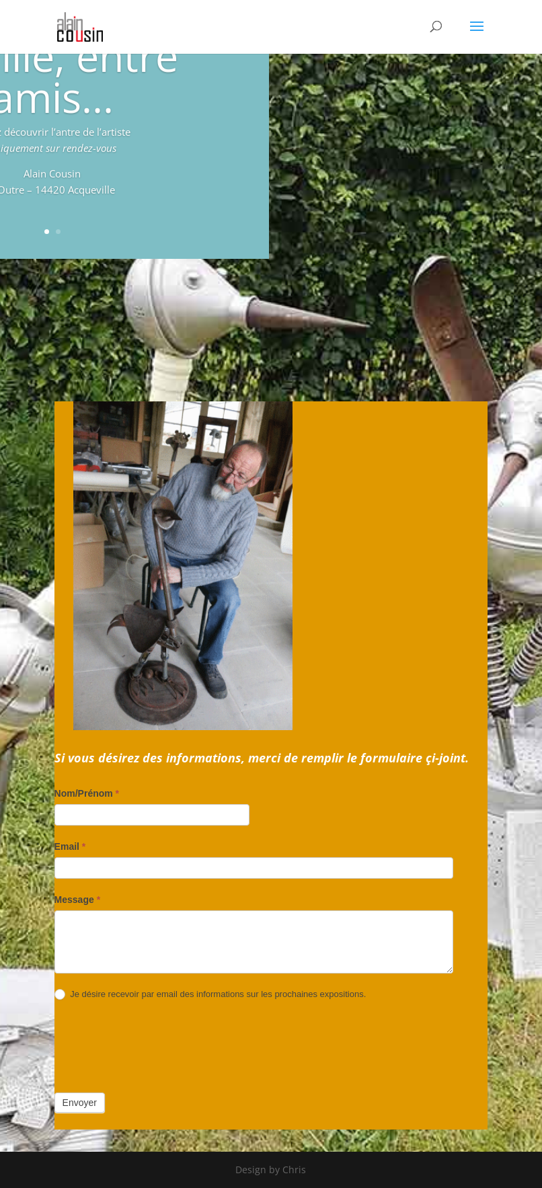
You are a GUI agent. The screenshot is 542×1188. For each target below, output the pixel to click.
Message (77, 899)
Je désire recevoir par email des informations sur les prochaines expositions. (210, 994)
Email (70, 846)
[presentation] (156, 1046)
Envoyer (80, 1102)
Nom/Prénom (86, 793)
